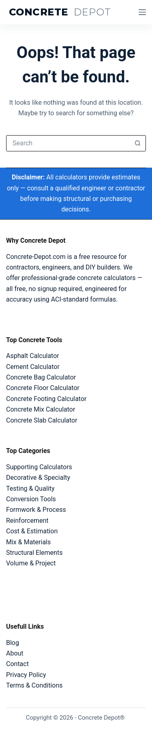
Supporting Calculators (39, 467)
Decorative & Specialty (38, 477)
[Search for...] (67, 143)
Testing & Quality (30, 488)
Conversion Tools (31, 499)
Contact (17, 664)
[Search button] (137, 143)
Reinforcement (27, 520)
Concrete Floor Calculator (42, 388)
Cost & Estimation (32, 531)
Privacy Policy (26, 675)
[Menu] (142, 12)
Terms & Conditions (34, 685)
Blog (12, 643)
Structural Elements (34, 552)
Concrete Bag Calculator (41, 377)
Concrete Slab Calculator (41, 420)
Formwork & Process (36, 509)
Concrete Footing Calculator (46, 399)
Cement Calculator (33, 367)
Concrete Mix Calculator (40, 409)
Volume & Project (31, 563)
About (15, 653)
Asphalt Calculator (32, 356)
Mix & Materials (28, 542)
